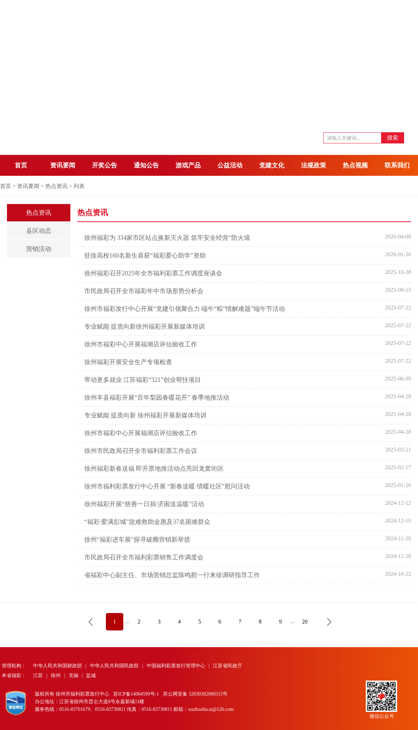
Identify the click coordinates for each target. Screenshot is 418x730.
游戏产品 (188, 165)
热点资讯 (56, 186)
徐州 (56, 675)
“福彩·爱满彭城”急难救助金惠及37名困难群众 (147, 521)
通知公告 (146, 165)
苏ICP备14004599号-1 (136, 694)
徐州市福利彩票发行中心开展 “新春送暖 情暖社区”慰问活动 (167, 486)
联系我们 (397, 165)
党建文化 (271, 165)
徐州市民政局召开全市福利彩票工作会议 (140, 450)
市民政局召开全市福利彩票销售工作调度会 (143, 557)
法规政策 (313, 165)
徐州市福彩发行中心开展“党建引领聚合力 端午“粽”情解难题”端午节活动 (184, 308)
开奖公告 (104, 165)
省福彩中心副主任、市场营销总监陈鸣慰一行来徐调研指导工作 (172, 575)
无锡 (73, 675)
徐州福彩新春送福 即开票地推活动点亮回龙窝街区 (154, 468)
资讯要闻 (62, 165)
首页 (21, 165)
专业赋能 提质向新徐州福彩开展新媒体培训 (144, 326)
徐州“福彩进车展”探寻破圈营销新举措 (137, 539)
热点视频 (355, 165)
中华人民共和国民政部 (114, 665)
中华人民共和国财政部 (57, 665)
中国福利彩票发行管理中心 (176, 665)
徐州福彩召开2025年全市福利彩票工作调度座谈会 (153, 273)
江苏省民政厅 (227, 665)
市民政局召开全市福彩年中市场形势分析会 (143, 291)
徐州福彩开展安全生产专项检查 (128, 362)
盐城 (91, 675)
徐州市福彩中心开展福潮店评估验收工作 (140, 344)
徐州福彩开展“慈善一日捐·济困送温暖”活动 (144, 504)
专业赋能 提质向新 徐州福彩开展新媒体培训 (145, 415)
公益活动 (229, 165)
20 (305, 622)
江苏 (38, 675)
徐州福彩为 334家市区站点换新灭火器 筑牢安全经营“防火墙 (167, 237)
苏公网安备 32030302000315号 (195, 694)
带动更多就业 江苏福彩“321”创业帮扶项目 (142, 379)
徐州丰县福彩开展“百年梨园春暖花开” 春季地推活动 (156, 397)
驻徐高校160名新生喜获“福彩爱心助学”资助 (145, 255)
